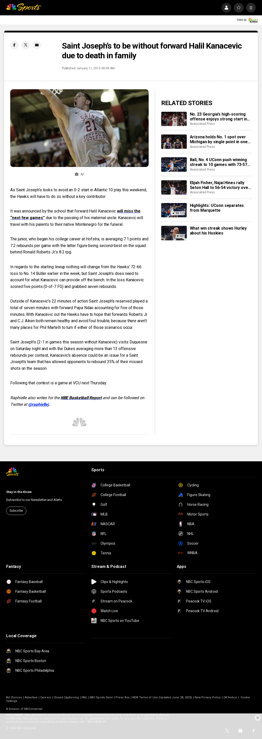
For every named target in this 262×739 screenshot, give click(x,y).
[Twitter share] (25, 45)
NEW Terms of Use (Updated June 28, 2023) (162, 697)
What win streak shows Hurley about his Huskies (218, 231)
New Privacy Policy (208, 697)
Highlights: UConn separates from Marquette (217, 208)
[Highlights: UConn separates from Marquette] (174, 210)
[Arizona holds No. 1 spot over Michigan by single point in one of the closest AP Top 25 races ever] (174, 142)
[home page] (23, 8)
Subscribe (16, 510)
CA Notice (230, 697)
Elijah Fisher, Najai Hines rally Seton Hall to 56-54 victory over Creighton (220, 185)
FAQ (84, 697)
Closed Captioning (66, 697)
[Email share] (37, 45)
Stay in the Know (19, 492)
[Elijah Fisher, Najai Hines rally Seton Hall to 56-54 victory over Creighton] (174, 187)
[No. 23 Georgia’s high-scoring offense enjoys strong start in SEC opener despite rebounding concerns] (174, 119)
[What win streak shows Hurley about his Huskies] (174, 233)
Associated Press (202, 124)
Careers (45, 697)
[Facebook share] (14, 45)
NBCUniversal (33, 709)
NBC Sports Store (101, 697)
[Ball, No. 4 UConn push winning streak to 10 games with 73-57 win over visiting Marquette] (174, 164)
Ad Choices (14, 697)
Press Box (122, 697)
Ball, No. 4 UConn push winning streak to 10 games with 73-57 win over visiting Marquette (218, 162)
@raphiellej (38, 404)
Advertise (31, 697)
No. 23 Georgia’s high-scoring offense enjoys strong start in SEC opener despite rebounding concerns (220, 116)
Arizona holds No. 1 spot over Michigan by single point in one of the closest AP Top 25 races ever (219, 139)
